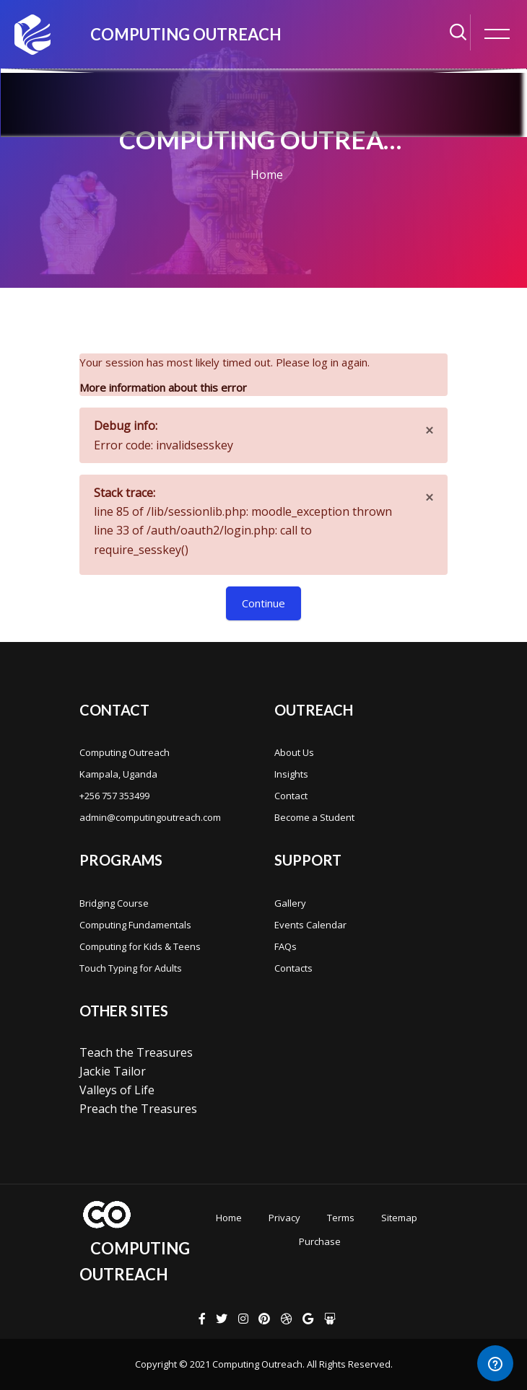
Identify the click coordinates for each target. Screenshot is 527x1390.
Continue (263, 603)
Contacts (293, 968)
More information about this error (163, 387)
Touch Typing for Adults (130, 968)
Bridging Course (114, 903)
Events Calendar (310, 924)
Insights (291, 773)
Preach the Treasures (138, 1109)
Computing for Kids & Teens (140, 946)
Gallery (290, 903)
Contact (291, 795)
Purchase (320, 1241)
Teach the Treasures (136, 1052)
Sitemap (399, 1217)
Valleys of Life (116, 1090)
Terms (340, 1217)
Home (267, 174)
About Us (294, 752)
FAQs (285, 946)
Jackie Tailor (112, 1071)
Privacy (284, 1217)
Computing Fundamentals (135, 924)
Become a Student (314, 817)
